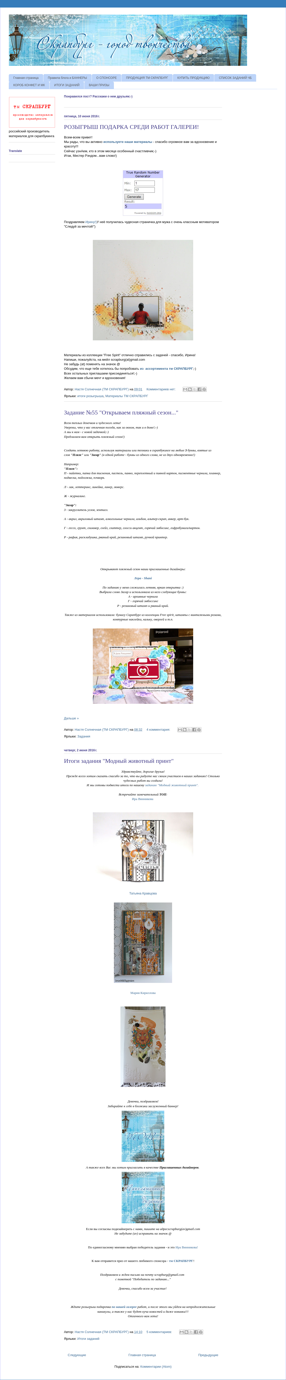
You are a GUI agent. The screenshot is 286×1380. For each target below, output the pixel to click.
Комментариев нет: (162, 389)
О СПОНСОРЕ (106, 78)
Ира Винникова (142, 799)
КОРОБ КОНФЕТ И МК (29, 85)
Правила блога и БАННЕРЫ (67, 78)
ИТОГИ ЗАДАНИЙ (67, 85)
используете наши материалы (127, 142)
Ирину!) (91, 222)
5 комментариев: (160, 1332)
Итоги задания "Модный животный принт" (119, 761)
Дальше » (71, 718)
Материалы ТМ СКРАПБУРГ (126, 396)
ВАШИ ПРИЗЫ (99, 85)
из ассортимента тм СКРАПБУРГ (166, 368)
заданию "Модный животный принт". (171, 785)
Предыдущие (208, 1355)
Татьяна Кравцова (143, 893)
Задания (83, 736)
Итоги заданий (88, 1339)
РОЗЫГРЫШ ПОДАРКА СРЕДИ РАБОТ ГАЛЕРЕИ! (131, 127)
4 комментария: (159, 729)
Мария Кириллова (143, 993)
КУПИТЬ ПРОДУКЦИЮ (193, 78)
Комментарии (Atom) (156, 1366)
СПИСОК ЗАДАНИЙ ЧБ (235, 78)
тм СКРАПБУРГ (181, 1261)
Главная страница (26, 78)
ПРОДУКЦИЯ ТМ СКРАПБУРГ (147, 78)
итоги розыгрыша (90, 396)
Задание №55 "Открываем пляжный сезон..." (121, 412)
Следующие (77, 1355)
